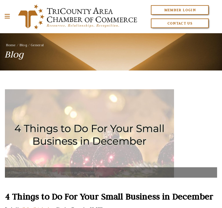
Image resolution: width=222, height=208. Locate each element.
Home (11, 45)
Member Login (180, 10)
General (37, 45)
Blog (23, 45)
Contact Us (180, 23)
